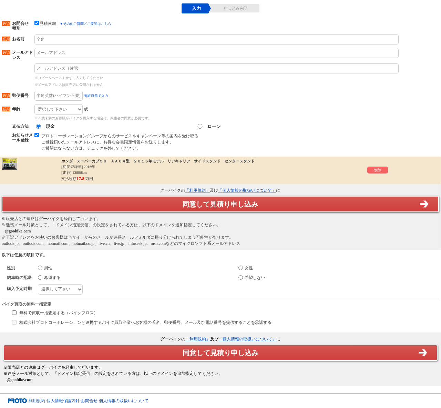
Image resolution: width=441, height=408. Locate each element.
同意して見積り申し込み (220, 204)
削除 (377, 170)
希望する (49, 277)
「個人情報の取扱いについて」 (247, 190)
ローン (208, 126)
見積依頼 (45, 23)
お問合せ (89, 400)
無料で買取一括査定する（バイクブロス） (58, 312)
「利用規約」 (197, 190)
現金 (44, 126)
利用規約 (37, 400)
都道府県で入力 (96, 96)
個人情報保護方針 (63, 400)
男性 (45, 268)
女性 (245, 268)
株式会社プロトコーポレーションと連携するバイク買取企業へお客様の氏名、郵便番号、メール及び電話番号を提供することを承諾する (145, 322)
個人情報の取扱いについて (123, 400)
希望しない (251, 277)
